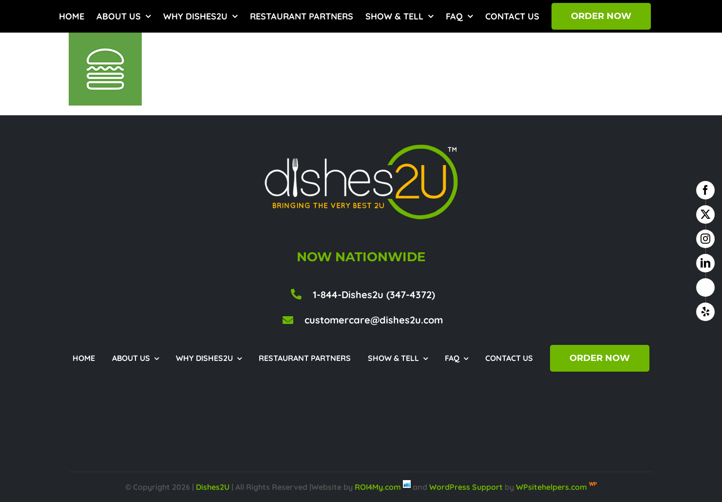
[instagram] (705, 239)
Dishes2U (212, 487)
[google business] (705, 287)
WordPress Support (466, 487)
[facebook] (705, 190)
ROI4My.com (378, 487)
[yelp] (705, 312)
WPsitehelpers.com (552, 487)
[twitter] (705, 214)
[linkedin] (705, 263)
